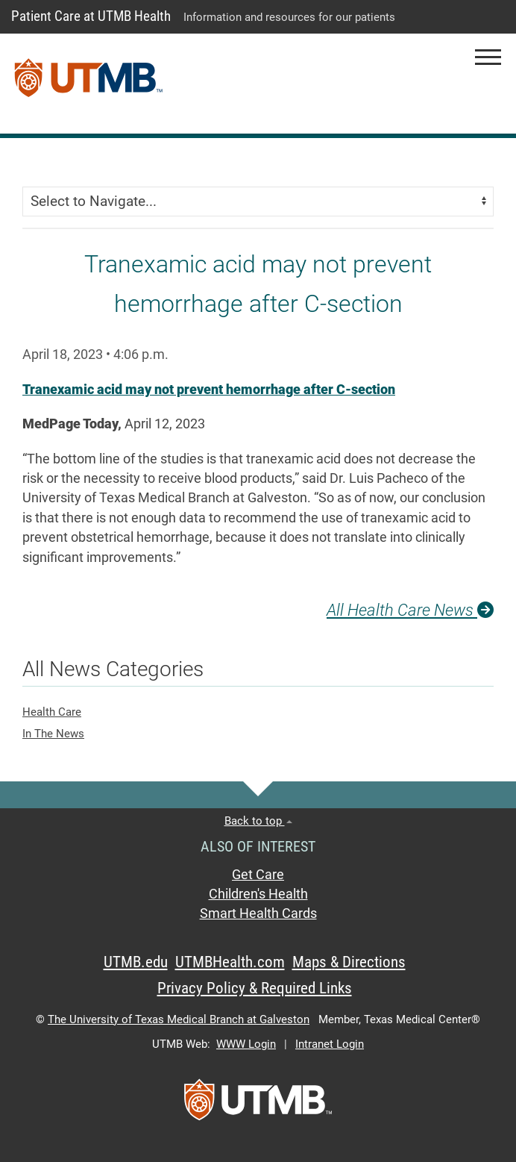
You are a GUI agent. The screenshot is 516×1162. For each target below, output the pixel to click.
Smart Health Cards (258, 913)
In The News (53, 733)
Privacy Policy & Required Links (254, 988)
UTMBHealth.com (230, 962)
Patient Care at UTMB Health (91, 16)
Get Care (258, 874)
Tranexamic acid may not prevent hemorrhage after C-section (208, 389)
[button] (488, 57)
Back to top (258, 821)
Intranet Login (329, 1044)
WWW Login (246, 1044)
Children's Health (258, 894)
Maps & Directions (349, 962)
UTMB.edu (136, 962)
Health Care (51, 712)
